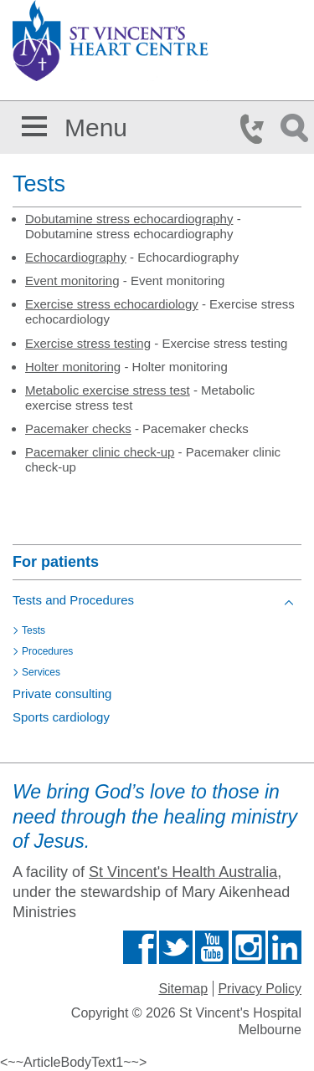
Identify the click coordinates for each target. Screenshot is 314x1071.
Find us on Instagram (248, 947)
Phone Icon (257, 129)
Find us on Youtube (212, 947)
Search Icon (297, 129)
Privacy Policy (259, 989)
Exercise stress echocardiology (111, 304)
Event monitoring (72, 280)
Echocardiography (75, 257)
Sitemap (183, 989)
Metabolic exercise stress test (107, 390)
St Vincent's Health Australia (183, 872)
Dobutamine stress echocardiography (129, 219)
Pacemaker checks (78, 428)
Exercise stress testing (88, 343)
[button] (34, 123)
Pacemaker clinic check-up (99, 452)
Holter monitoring (73, 367)
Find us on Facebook (140, 947)
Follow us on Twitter (176, 947)
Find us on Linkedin (284, 947)
